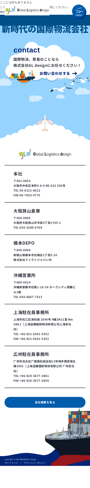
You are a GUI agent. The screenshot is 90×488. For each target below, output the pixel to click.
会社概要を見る (45, 402)
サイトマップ (11, 462)
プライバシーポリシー (34, 462)
